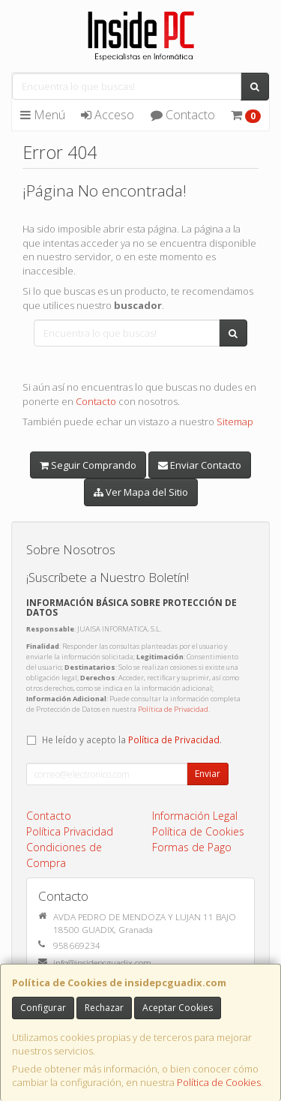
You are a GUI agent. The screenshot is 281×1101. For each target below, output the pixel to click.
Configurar (43, 1007)
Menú (42, 114)
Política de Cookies (219, 1082)
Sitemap (235, 421)
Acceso (107, 114)
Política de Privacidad (173, 709)
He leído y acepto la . (132, 740)
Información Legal (195, 815)
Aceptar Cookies (177, 1007)
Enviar (207, 773)
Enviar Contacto (199, 465)
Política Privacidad (69, 831)
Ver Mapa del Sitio (141, 492)
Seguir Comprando (88, 465)
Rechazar (104, 1007)
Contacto (183, 114)
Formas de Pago (192, 847)
